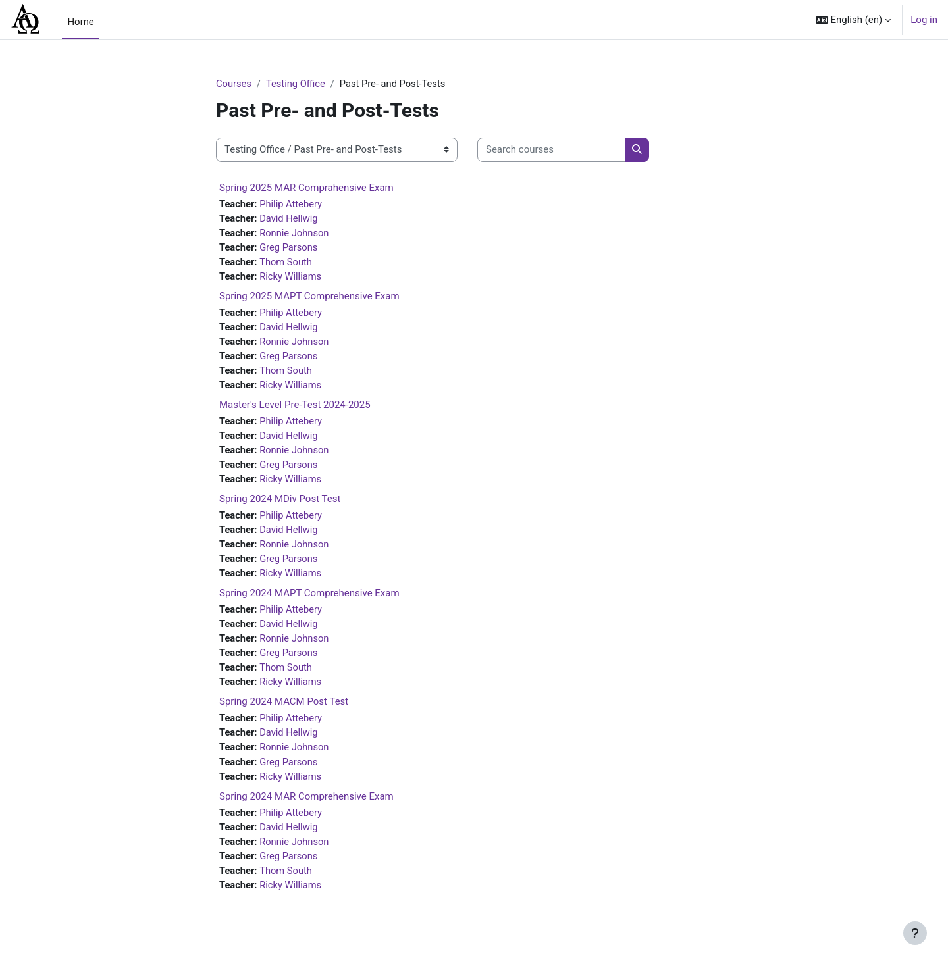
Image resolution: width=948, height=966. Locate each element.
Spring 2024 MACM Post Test (283, 711)
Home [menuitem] (80, 22)
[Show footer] (915, 933)
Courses (234, 83)
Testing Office (297, 83)
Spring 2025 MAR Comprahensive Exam (306, 187)
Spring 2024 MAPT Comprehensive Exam (309, 600)
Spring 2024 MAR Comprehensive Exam (306, 807)
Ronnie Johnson (296, 234)
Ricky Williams (292, 278)
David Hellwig (290, 219)
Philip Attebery (293, 204)
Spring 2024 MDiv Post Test (279, 505)
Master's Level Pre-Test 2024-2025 (295, 409)
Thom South (288, 263)
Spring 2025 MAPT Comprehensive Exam (309, 298)
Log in (923, 20)
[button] (853, 19)
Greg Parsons (290, 249)
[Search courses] (551, 150)
